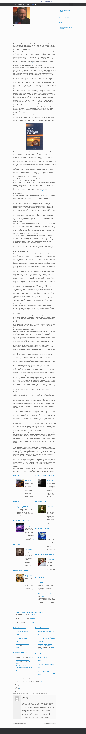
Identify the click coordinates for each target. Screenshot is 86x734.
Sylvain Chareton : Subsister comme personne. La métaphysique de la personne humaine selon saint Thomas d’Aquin (24, 666)
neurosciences (38, 693)
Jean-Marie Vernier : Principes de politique (46, 631)
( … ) (30, 515)
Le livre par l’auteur (41, 501)
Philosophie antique (41, 653)
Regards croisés (40, 577)
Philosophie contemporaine (21, 609)
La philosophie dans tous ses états (45, 554)
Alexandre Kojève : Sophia (50, 533)
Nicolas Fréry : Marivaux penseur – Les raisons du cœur (65, 15)
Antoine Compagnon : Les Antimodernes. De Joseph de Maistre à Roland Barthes (29, 549)
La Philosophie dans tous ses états (31, 693)
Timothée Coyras (30, 526)
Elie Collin (29, 576)
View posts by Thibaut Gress (27, 698)
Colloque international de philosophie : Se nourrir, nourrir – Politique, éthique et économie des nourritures (24, 505)
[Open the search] (71, 4)
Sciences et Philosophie (43, 693)
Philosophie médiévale (20, 652)
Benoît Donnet (51, 481)
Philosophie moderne (19, 628)
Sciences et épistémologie (19, 693)
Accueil (15, 4)
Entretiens (16, 475)
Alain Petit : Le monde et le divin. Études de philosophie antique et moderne (46, 671)
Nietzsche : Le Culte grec (43, 657)
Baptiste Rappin (43, 596)
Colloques (16, 501)
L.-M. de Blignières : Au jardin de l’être (29, 575)
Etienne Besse (32, 618)
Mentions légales (28, 4)
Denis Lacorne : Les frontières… (50, 723)
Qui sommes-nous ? (21, 4)
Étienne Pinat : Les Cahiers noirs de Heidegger (50, 480)
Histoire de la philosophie (20, 570)
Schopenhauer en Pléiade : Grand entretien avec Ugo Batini (28, 480)
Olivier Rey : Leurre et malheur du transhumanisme (44, 582)
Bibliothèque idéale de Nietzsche (64, 24)
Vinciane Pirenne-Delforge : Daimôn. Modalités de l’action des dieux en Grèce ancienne (46, 663)
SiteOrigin (42, 731)
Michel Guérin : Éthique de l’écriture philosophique (64, 11)
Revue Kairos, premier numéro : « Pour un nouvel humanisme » (65, 28)
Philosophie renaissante (42, 628)
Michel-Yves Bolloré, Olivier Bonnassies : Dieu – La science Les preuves (29, 524)
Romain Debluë (21, 507)
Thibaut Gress (29, 481)
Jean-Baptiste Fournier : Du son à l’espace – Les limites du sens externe (30, 612)
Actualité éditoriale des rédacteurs (45, 475)
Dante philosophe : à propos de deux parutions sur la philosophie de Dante (45, 645)
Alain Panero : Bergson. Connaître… (20, 723)
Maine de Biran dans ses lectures (22, 644)
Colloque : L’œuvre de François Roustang (51, 559)
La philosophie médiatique (21, 520)
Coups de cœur (17, 544)
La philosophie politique (42, 528)
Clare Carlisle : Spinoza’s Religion (22, 631)
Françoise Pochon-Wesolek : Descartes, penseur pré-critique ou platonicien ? (51, 505)
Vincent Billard (43, 583)
